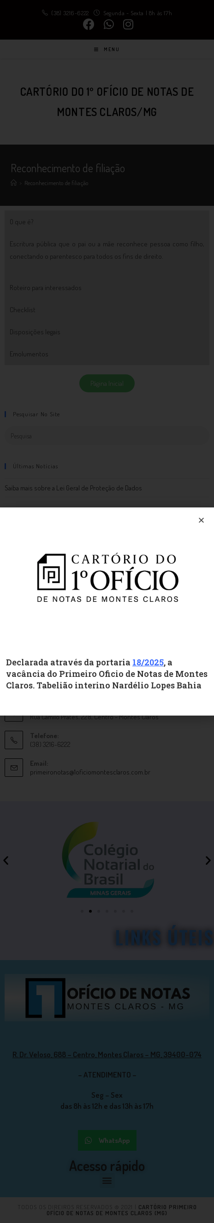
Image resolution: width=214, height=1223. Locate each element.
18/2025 (148, 662)
